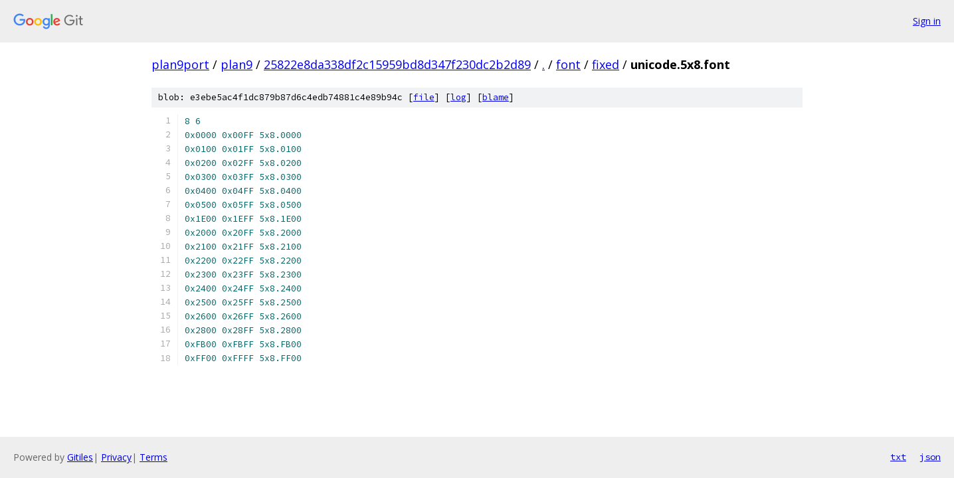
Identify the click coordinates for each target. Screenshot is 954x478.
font (568, 64)
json (930, 457)
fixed (605, 64)
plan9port (180, 64)
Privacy (116, 457)
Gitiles (80, 457)
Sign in (927, 21)
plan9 (236, 64)
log (458, 97)
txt (898, 457)
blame (495, 97)
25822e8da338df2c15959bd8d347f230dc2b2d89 (397, 64)
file (423, 97)
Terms (153, 457)
